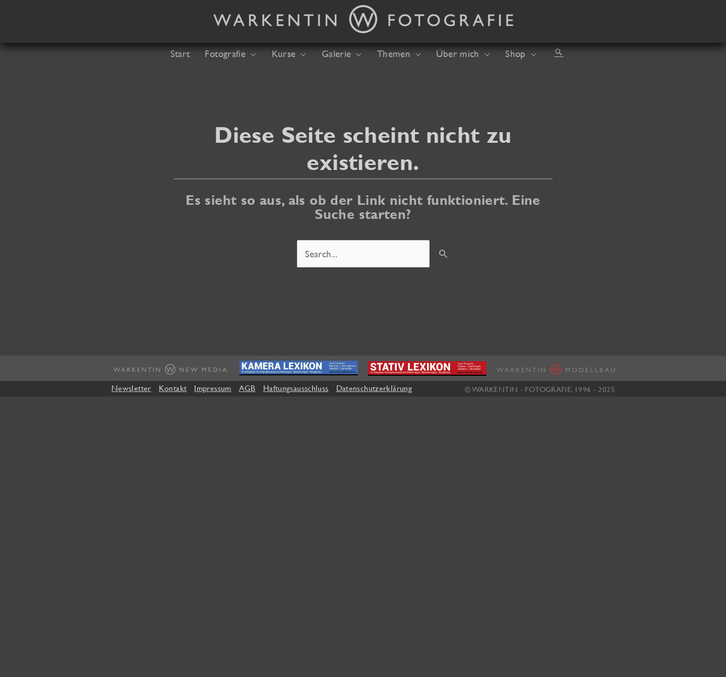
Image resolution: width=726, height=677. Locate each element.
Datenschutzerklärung (374, 388)
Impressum (212, 388)
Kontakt (173, 388)
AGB (247, 388)
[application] (251, 53)
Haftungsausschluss (296, 388)
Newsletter (131, 388)
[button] (558, 52)
